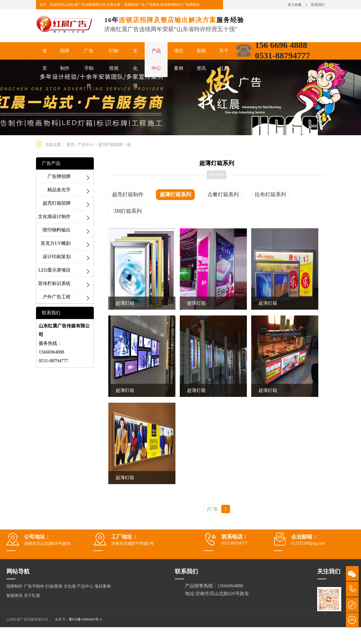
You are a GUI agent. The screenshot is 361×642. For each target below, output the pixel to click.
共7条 (212, 509)
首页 (44, 59)
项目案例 (178, 59)
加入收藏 (294, 5)
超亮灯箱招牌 (110, 144)
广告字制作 (89, 68)
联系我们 (318, 5)
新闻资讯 (201, 59)
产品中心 (156, 59)
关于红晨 (224, 59)
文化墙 (135, 68)
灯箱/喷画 (114, 59)
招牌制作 (64, 59)
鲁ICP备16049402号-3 (85, 619)
